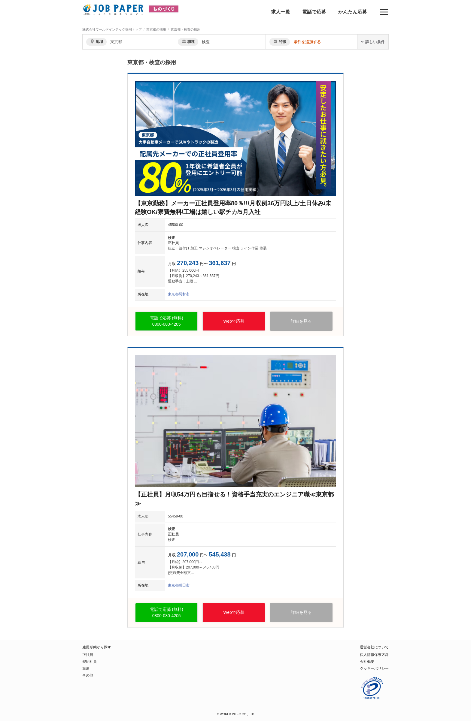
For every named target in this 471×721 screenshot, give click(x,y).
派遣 (86, 668)
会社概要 (367, 661)
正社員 (87, 655)
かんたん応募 (352, 11)
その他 (87, 675)
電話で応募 (314, 11)
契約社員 (89, 661)
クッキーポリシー (374, 668)
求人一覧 (280, 11)
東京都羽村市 (179, 294)
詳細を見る (301, 321)
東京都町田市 (179, 585)
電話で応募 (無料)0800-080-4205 (166, 321)
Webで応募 (234, 321)
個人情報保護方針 (374, 655)
